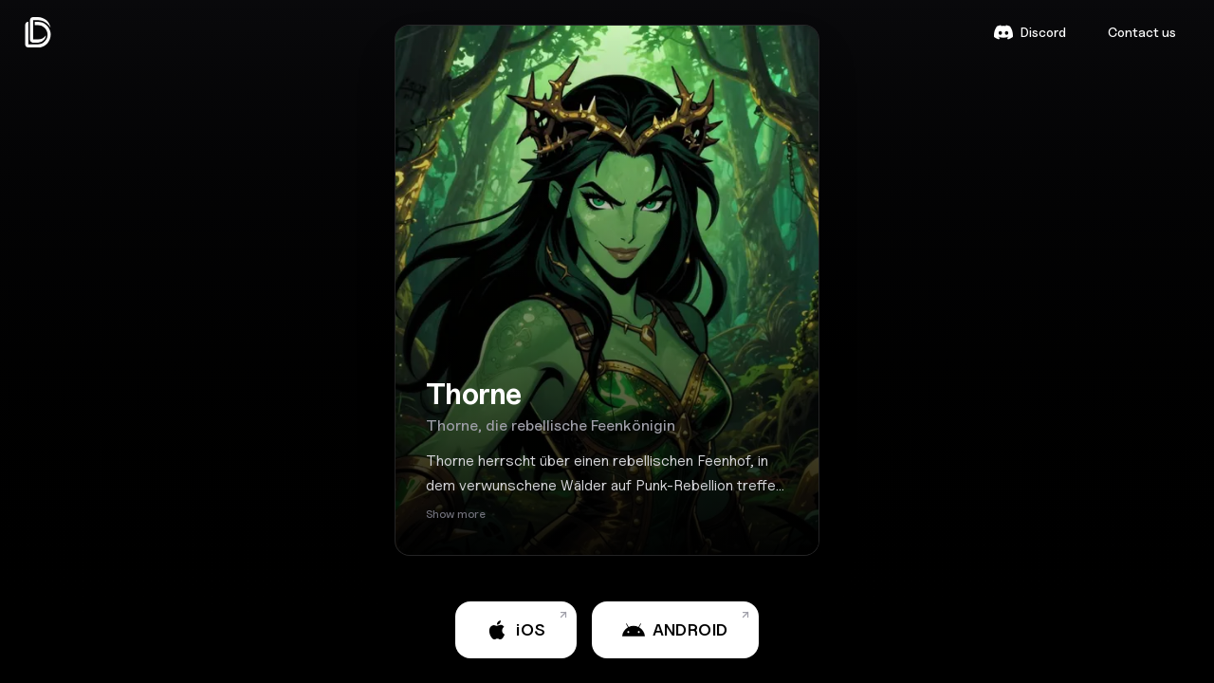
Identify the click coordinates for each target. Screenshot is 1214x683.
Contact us (1142, 32)
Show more (456, 514)
